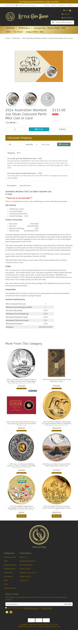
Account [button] (66, 14)
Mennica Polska (53, 28)
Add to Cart (21, 516)
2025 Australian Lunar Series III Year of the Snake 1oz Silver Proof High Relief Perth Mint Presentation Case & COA (21, 381)
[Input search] (64, 22)
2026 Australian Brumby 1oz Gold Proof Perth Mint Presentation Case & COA (56, 508)
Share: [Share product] (11, 123)
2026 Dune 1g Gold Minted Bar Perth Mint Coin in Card (57, 380)
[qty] (14, 144)
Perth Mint (10, 28)
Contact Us (61, 5)
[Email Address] (34, 604)
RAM (63, 28)
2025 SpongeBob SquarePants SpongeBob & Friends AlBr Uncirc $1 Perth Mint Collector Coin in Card (21, 508)
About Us (54, 5)
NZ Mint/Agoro (24, 28)
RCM (8, 32)
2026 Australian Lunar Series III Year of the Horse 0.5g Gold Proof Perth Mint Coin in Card (21, 423)
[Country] (31, 144)
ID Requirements (26, 565)
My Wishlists (67, 18)
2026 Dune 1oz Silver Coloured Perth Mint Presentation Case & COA (56, 465)
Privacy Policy (25, 569)
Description (11, 185)
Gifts (41, 32)
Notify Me (39, 129)
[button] (17, 28)
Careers (69, 5)
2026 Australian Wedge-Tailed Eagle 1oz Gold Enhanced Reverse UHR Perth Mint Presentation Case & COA (56, 423)
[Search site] (53, 22)
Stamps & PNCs (32, 32)
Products (47, 5)
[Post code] (47, 144)
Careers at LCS (25, 576)
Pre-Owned (18, 32)
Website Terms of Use (28, 573)
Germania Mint (40, 28)
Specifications (25, 185)
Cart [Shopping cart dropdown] (67, 10)
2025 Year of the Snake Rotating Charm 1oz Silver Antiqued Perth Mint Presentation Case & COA (21, 466)
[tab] (11, 185)
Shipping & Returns (27, 561)
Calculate (63, 144)
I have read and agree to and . (28, 608)
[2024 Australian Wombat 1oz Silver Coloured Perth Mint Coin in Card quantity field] (15, 129)
